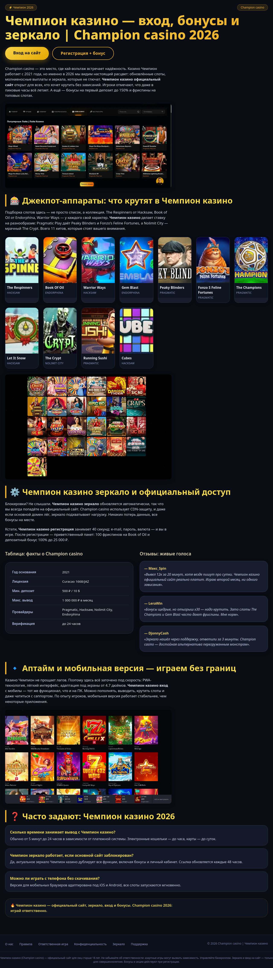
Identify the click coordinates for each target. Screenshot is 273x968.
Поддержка (139, 944)
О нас (9, 944)
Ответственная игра (53, 944)
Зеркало (119, 944)
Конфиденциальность (90, 944)
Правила (25, 944)
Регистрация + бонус (83, 53)
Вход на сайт (27, 53)
